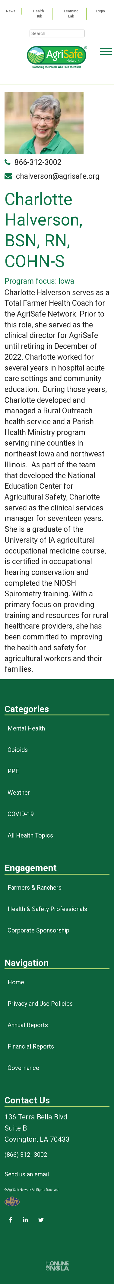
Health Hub (38, 13)
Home (16, 982)
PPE (13, 771)
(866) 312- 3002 (26, 1154)
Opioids (18, 749)
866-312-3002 (38, 162)
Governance (23, 1067)
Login (100, 11)
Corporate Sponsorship (38, 930)
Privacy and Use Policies (40, 1003)
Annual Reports (28, 1025)
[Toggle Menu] (106, 74)
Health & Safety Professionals (47, 909)
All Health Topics (30, 835)
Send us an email (27, 1174)
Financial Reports (31, 1046)
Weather (19, 792)
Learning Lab (71, 13)
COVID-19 (21, 814)
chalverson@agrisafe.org (58, 176)
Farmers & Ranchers (35, 887)
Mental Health (26, 728)
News (10, 11)
